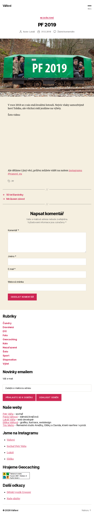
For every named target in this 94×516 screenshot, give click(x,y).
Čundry (7, 323)
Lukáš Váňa (9, 419)
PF (13, 181)
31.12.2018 (46, 31)
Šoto (5, 351)
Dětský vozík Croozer (19, 492)
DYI (5, 331)
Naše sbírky (13, 498)
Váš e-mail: (8, 378)
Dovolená (8, 327)
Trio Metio (8, 425)
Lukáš (32, 31)
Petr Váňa (8, 413)
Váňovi (7, 5)
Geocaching (10, 339)
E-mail (12, 269)
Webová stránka (16, 282)
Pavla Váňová (10, 416)
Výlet (6, 363)
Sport (6, 355)
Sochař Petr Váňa (16, 446)
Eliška (10, 459)
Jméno (12, 256)
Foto (5, 335)
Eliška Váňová (10, 422)
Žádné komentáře (65, 31)
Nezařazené (47, 18)
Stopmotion (9, 359)
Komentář (13, 230)
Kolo (5, 343)
